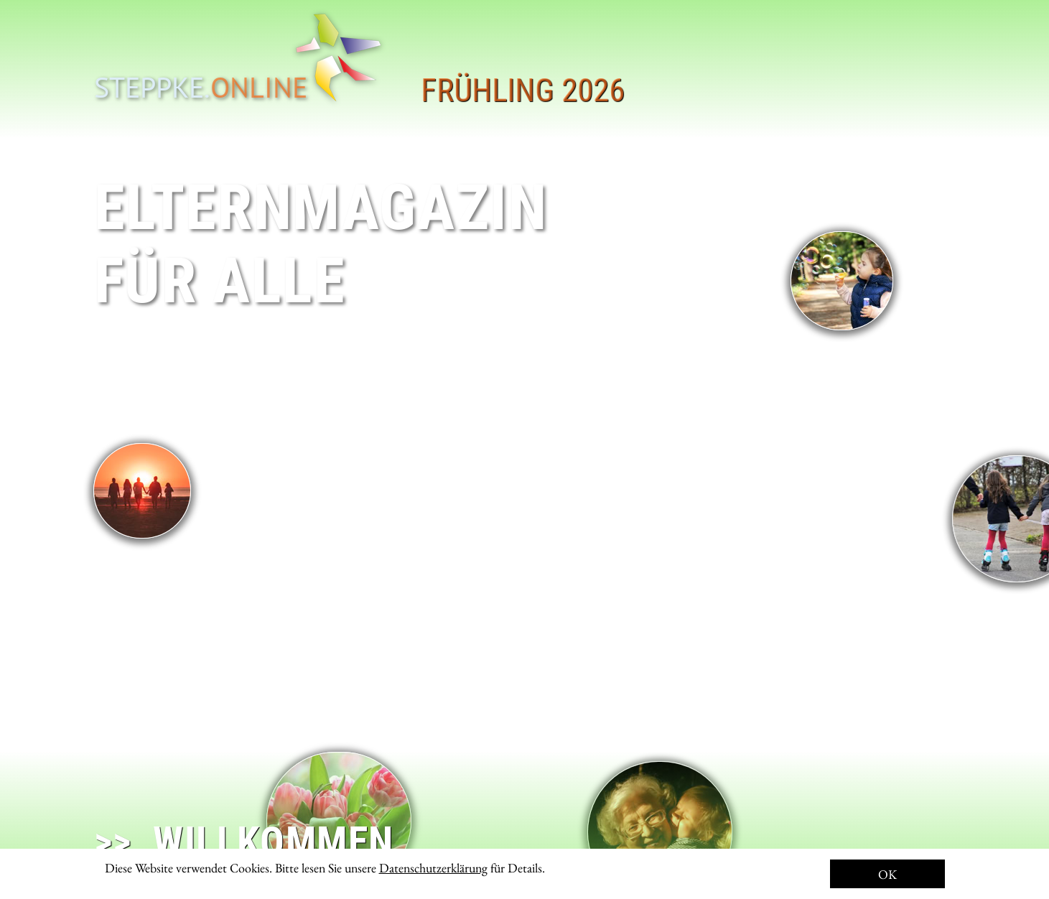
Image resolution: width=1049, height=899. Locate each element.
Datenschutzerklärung (433, 868)
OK (887, 874)
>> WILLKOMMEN (244, 841)
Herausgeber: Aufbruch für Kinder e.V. (807, 855)
